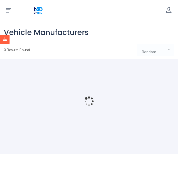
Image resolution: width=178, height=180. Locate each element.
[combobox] (155, 50)
